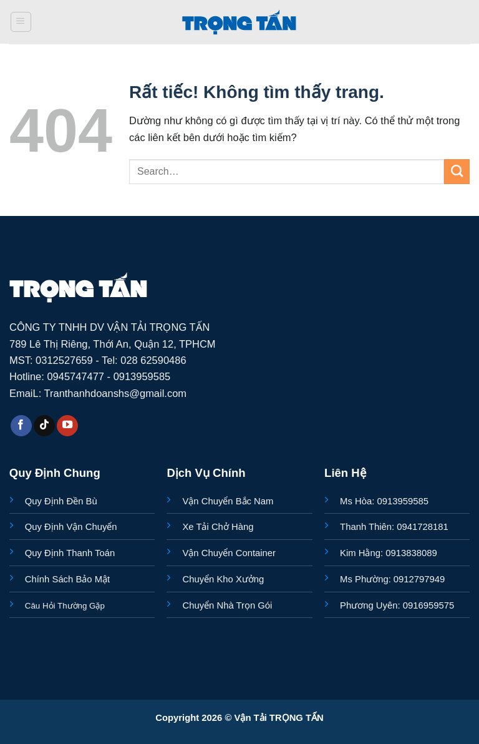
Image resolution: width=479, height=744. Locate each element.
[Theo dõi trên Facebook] (21, 426)
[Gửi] (457, 171)
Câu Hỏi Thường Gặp (65, 605)
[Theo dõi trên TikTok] (44, 426)
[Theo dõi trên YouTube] (67, 426)
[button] (21, 22)
